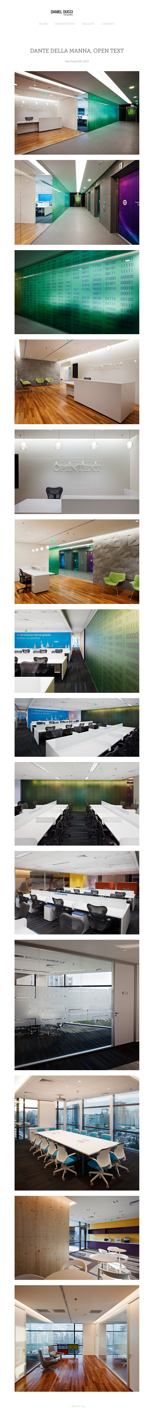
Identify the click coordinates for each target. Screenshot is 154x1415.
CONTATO (108, 23)
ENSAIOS (88, 23)
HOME (43, 23)
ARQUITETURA (65, 23)
